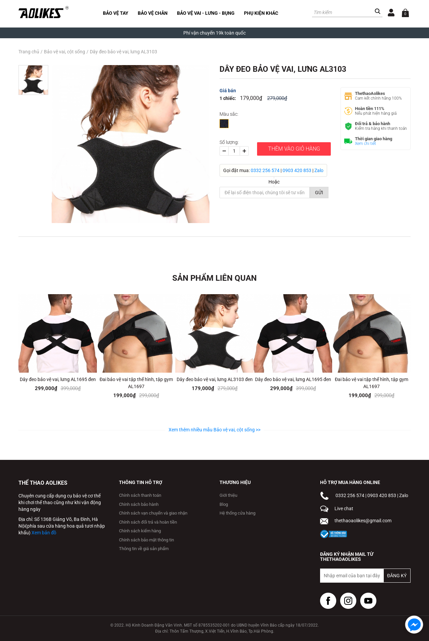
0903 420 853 (297, 170)
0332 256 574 (265, 170)
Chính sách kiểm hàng (140, 530)
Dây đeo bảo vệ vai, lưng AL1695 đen (58, 379)
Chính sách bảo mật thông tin (146, 539)
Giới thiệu (228, 495)
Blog (224, 504)
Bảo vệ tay (115, 13)
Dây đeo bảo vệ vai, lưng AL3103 (123, 51)
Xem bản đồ (44, 532)
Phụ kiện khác (261, 13)
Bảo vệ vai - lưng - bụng (206, 13)
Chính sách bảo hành (139, 504)
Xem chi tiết (365, 143)
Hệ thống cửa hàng (237, 513)
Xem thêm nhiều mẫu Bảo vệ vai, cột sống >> (214, 429)
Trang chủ (28, 51)
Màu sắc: (229, 114)
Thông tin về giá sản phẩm (144, 548)
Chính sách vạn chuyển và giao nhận (153, 513)
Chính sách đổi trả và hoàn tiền (148, 522)
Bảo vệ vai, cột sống (64, 51)
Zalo (318, 170)
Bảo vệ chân (153, 13)
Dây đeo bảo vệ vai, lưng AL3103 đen (215, 379)
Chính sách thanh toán (140, 495)
